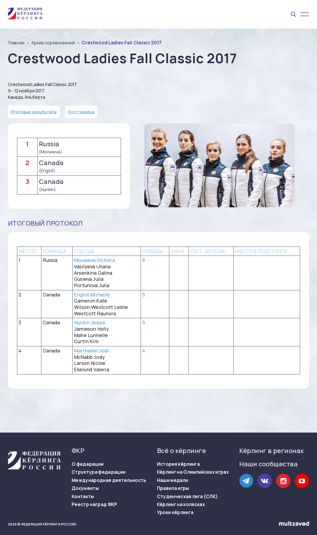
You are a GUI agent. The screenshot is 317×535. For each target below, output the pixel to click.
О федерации (88, 464)
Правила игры (173, 488)
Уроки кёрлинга (175, 512)
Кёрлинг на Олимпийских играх (193, 472)
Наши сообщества (268, 463)
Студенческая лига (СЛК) (187, 496)
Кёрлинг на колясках (181, 504)
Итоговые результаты (34, 112)
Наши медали (172, 480)
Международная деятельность (109, 480)
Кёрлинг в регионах (271, 450)
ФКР (78, 450)
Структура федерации (98, 472)
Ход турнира (81, 112)
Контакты (83, 496)
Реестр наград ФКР (94, 504)
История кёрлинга (178, 464)
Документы (85, 488)
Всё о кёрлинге (181, 450)
